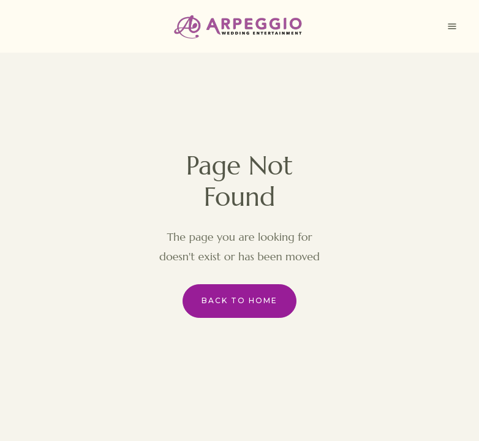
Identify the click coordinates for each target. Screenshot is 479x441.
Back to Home (239, 300)
